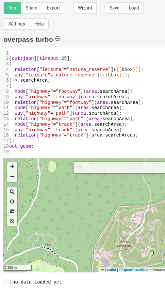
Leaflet (108, 270)
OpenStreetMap (135, 270)
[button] (12, 167)
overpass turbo (32, 39)
